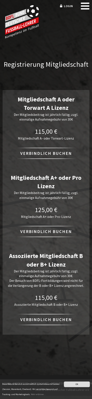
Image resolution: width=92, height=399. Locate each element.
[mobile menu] (85, 7)
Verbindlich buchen (46, 153)
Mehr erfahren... (38, 395)
